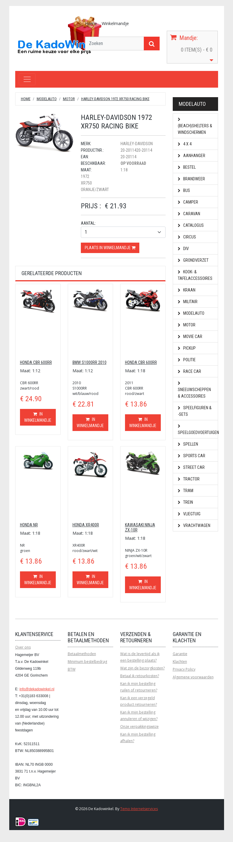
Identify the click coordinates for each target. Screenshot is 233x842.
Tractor (189, 479)
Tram (185, 490)
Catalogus (191, 225)
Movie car (190, 336)
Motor (69, 99)
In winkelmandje (37, 417)
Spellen (188, 444)
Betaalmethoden (82, 653)
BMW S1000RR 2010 (89, 362)
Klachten (180, 661)
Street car (191, 467)
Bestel (187, 167)
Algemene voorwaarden (193, 677)
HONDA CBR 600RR (36, 362)
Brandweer (191, 178)
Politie (187, 359)
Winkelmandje (115, 23)
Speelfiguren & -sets (195, 411)
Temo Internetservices (139, 808)
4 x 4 (185, 144)
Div (183, 248)
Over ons (23, 647)
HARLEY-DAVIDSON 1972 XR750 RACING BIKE (115, 99)
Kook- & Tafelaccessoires (195, 275)
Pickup (187, 348)
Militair (187, 301)
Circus (187, 237)
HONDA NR (29, 524)
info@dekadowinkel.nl (36, 689)
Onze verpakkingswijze (139, 726)
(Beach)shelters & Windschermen (195, 126)
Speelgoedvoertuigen (198, 429)
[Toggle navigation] (27, 79)
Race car (189, 371)
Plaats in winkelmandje (110, 247)
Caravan (189, 213)
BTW (71, 669)
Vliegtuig (189, 513)
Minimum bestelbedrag (87, 661)
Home (91, 23)
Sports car (191, 455)
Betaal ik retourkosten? (139, 675)
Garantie (180, 653)
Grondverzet (193, 260)
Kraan (186, 290)
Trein (185, 502)
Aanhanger (191, 155)
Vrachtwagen (194, 525)
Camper (188, 202)
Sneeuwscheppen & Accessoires (194, 390)
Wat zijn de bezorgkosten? (142, 668)
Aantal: (88, 223)
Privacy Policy (184, 669)
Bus (184, 190)
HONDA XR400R (85, 524)
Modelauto (47, 99)
